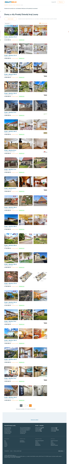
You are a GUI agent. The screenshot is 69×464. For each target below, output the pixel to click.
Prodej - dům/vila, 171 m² (10, 37)
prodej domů (53, 427)
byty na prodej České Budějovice (25, 427)
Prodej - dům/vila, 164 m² (10, 131)
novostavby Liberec (7, 433)
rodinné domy (37, 431)
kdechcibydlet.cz (22, 441)
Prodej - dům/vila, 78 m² (10, 321)
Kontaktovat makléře (14, 40)
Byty (5, 440)
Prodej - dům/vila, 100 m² (10, 340)
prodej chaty (53, 428)
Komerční (5, 445)
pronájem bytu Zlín (23, 432)
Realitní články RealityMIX (39, 440)
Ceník (52, 441)
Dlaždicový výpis (43, 23)
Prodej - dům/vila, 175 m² (10, 283)
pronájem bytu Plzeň (7, 428)
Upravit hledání (10, 19)
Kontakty (52, 443)
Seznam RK (54, 2)
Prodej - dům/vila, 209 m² (10, 245)
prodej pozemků (53, 429)
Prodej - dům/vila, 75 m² (10, 112)
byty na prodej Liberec (7, 431)
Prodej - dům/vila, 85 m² (10, 150)
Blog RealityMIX (37, 445)
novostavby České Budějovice (25, 429)
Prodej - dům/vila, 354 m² (10, 74)
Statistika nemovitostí (54, 440)
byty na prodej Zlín (23, 431)
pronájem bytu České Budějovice (25, 428)
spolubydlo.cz (22, 440)
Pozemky (5, 444)
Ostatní (5, 446)
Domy (5, 441)
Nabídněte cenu (21, 39)
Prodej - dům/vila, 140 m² (10, 264)
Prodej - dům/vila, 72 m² (10, 169)
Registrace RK (53, 444)
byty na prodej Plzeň (7, 427)
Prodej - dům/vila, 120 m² (10, 93)
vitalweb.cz (37, 443)
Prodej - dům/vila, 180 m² (10, 226)
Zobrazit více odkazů (34, 419)
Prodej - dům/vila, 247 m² (10, 302)
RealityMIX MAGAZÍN (54, 445)
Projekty (5, 443)
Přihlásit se (61, 2)
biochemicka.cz (37, 444)
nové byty (52, 431)
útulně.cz (36, 441)
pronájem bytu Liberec (7, 432)
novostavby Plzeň (7, 429)
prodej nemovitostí (38, 427)
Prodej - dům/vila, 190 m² (10, 207)
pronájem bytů (37, 428)
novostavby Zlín (22, 433)
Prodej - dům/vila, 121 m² (10, 55)
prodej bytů (37, 429)
